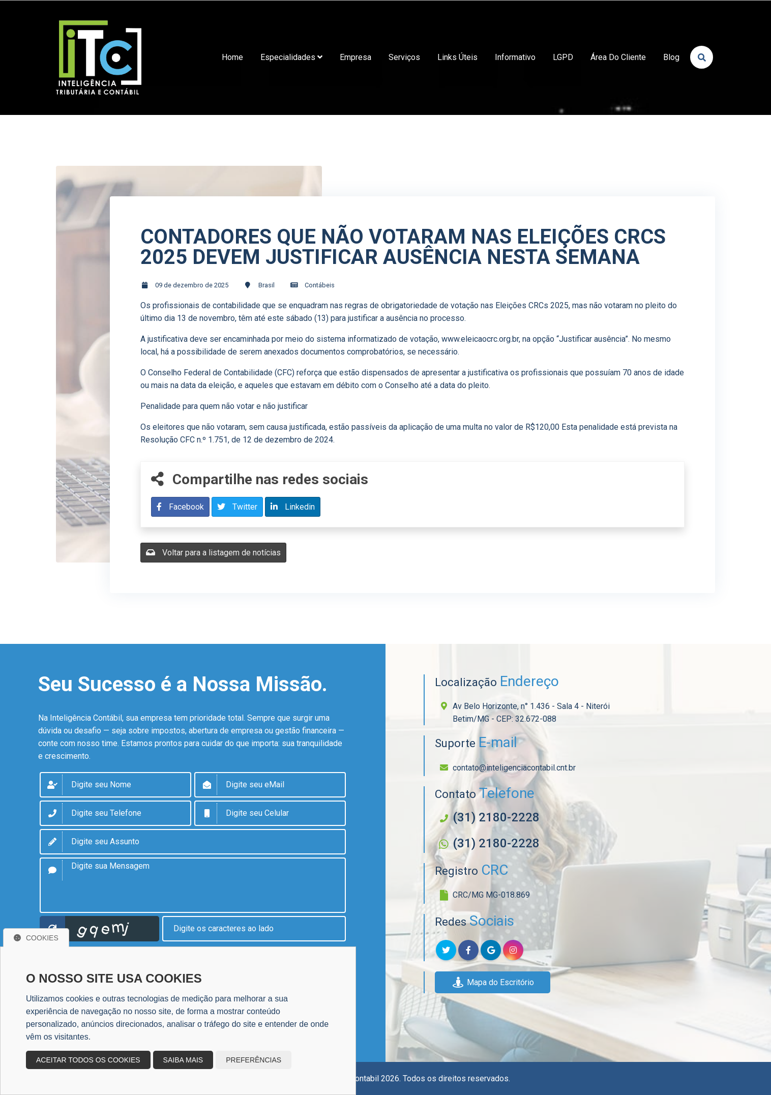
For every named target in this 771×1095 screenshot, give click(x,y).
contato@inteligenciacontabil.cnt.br (514, 768)
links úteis (457, 57)
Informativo (515, 57)
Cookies (36, 938)
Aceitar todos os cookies (88, 1060)
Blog (671, 57)
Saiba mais (183, 1060)
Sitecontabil (358, 1078)
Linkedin (293, 507)
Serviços (404, 57)
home (232, 57)
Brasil (266, 285)
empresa (355, 57)
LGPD (563, 57)
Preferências (253, 1060)
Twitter (237, 507)
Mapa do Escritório (492, 982)
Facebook (180, 507)
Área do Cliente (618, 57)
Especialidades (291, 57)
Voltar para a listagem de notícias (213, 552)
